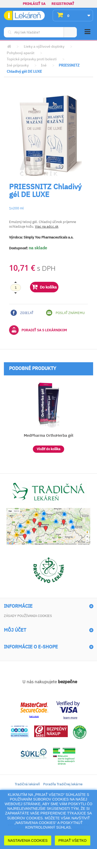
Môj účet (15, 630)
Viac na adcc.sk (46, 226)
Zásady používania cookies (28, 616)
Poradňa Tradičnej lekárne (63, 784)
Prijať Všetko (72, 840)
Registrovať (62, 4)
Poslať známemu (65, 313)
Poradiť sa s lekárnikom (38, 330)
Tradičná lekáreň (27, 784)
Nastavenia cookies (28, 840)
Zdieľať (22, 313)
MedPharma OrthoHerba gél (48, 435)
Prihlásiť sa (34, 4)
